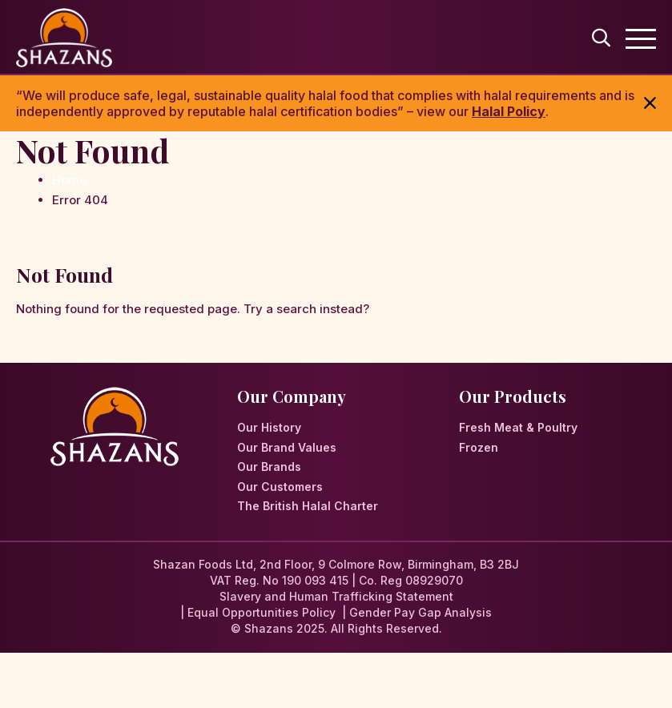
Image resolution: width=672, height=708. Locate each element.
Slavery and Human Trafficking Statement (336, 596)
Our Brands (269, 466)
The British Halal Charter (307, 506)
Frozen (478, 447)
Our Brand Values (286, 447)
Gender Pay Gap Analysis (420, 612)
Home (69, 179)
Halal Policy (508, 111)
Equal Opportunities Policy (261, 612)
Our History (269, 427)
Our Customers (280, 486)
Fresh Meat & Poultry (518, 427)
